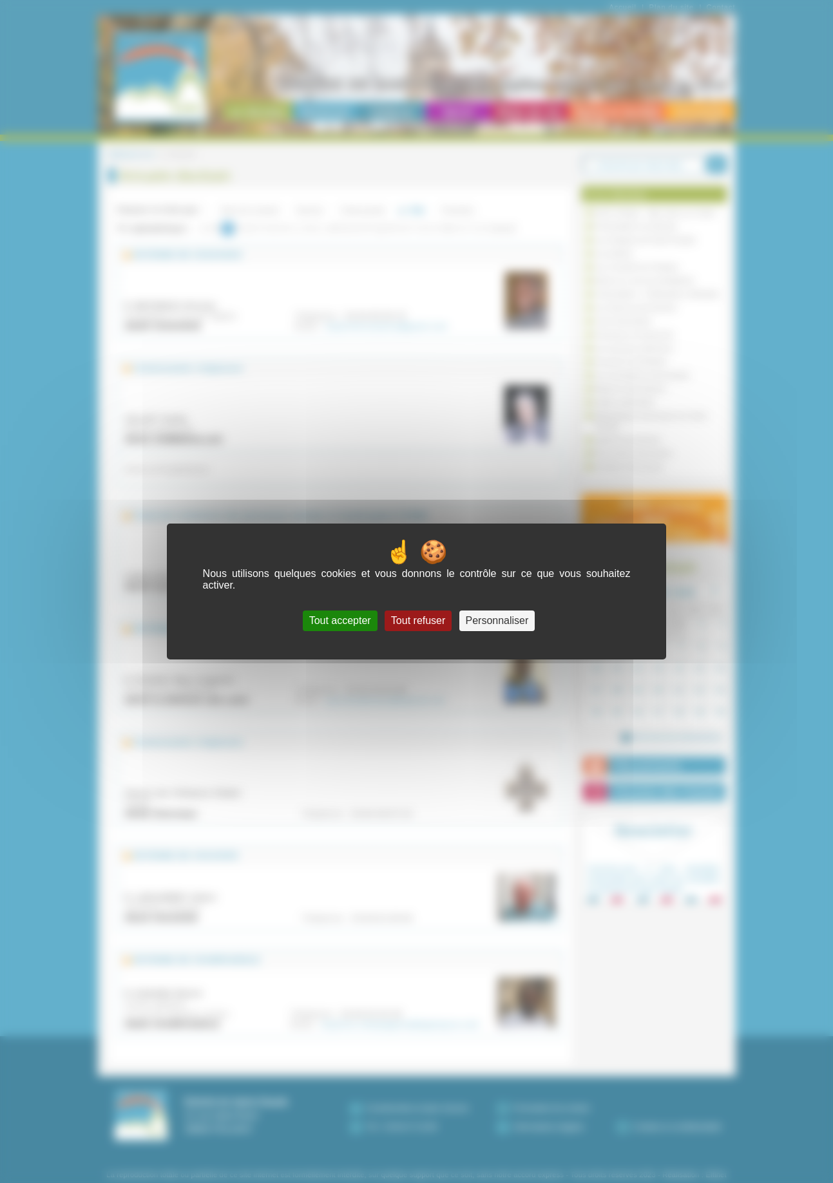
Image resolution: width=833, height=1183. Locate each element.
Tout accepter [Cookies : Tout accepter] (340, 620)
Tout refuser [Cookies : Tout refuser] (418, 620)
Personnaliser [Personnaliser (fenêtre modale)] (497, 620)
